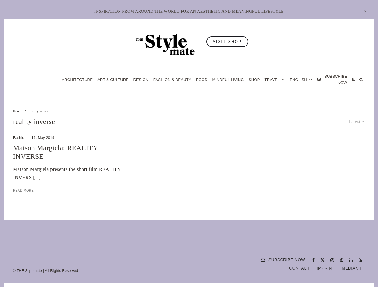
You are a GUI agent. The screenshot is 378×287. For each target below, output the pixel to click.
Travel (272, 79)
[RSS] (353, 79)
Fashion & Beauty (172, 79)
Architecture (77, 79)
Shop (254, 79)
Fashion (19, 138)
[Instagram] (332, 260)
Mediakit (352, 268)
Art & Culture (112, 79)
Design (140, 79)
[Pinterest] (341, 260)
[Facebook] (313, 260)
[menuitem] (301, 79)
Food (202, 79)
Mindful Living (228, 79)
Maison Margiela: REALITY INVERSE (55, 152)
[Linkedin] (351, 260)
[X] (322, 260)
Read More (23, 190)
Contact (299, 268)
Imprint (326, 268)
